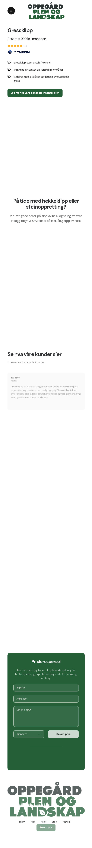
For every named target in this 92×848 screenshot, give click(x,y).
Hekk (43, 820)
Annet (66, 820)
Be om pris (63, 731)
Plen (33, 820)
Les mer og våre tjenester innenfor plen (35, 93)
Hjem (22, 820)
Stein (54, 820)
